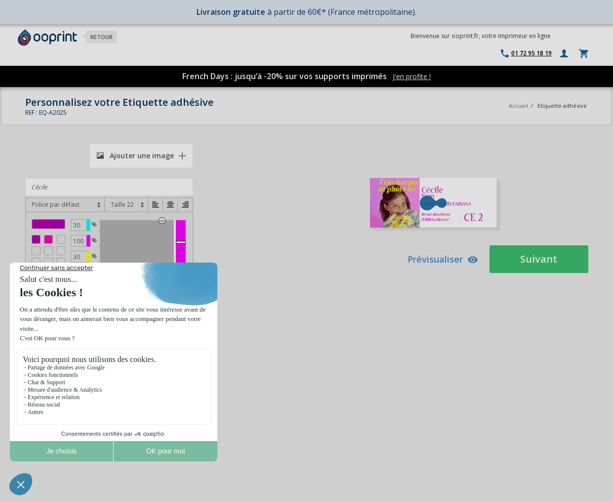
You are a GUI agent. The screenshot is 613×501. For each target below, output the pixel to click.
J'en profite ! (412, 76)
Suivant (538, 259)
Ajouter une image (135, 155)
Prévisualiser (443, 259)
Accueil (518, 105)
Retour (101, 37)
